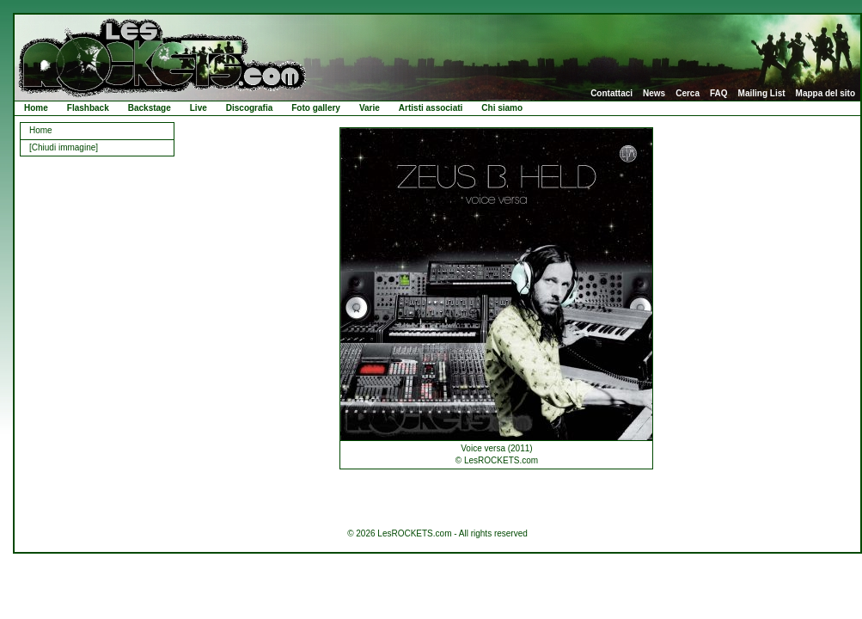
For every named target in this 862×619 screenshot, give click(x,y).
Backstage (149, 108)
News (654, 93)
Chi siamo (502, 108)
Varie (369, 108)
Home (36, 108)
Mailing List (762, 93)
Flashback (88, 108)
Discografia (249, 108)
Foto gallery (315, 108)
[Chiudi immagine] (63, 147)
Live (198, 108)
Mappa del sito (825, 93)
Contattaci (611, 93)
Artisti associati (430, 108)
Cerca (688, 93)
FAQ (719, 93)
